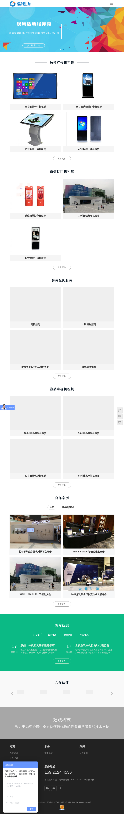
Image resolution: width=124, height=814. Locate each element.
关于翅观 (14, 753)
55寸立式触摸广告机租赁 (89, 106)
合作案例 (83, 753)
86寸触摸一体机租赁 (35, 106)
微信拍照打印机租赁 (35, 215)
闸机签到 (35, 324)
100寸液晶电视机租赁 (35, 433)
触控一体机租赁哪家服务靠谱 (38, 645)
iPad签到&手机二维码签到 (35, 367)
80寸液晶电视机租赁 (35, 476)
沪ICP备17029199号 (83, 802)
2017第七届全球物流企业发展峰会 (89, 594)
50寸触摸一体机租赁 (35, 149)
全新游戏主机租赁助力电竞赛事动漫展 (94, 645)
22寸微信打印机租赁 (88, 215)
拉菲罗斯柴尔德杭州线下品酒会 (35, 551)
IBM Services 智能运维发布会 (88, 551)
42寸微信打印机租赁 (35, 258)
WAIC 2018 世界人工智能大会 (35, 594)
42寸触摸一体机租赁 (88, 149)
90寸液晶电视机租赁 (88, 433)
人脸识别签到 (89, 324)
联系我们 (14, 758)
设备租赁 (49, 753)
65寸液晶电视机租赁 (88, 476)
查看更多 (62, 158)
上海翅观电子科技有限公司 (57, 802)
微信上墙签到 (89, 367)
